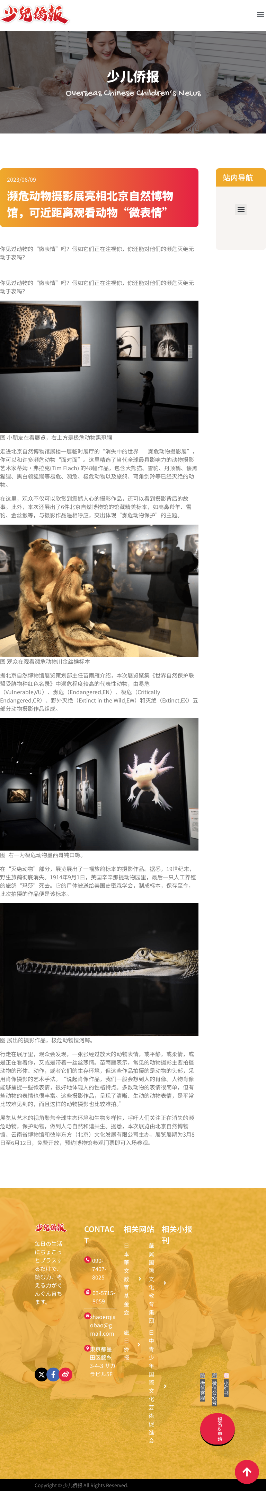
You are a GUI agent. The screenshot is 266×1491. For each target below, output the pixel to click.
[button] (260, 14)
